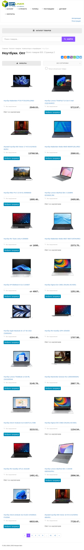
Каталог (9, 9)
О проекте (22, 9)
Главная (5, 48)
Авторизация (76, 18)
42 (55, 535)
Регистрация (76, 21)
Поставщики (48, 9)
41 (51, 535)
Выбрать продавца (53, 112)
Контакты (10, 14)
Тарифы (34, 9)
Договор (61, 9)
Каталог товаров (15, 48)
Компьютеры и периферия (31, 48)
